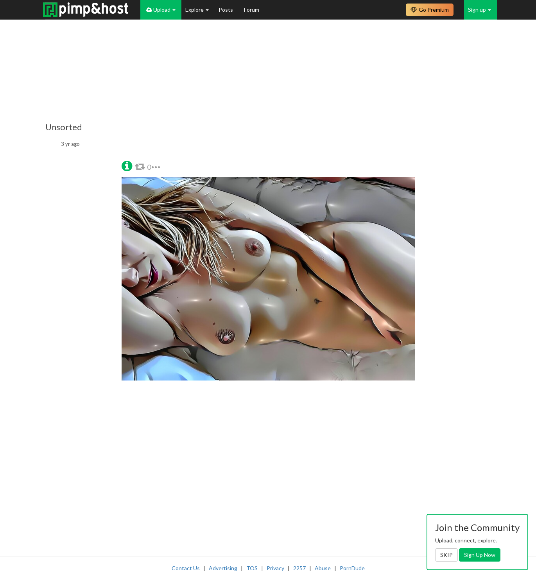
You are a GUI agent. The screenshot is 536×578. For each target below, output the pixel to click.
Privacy (275, 568)
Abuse (323, 568)
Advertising (223, 568)
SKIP (446, 554)
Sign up (479, 9)
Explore (197, 9)
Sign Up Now (479, 554)
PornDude (352, 568)
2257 (299, 568)
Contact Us (186, 568)
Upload (161, 9)
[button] (127, 165)
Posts (226, 9)
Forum (251, 9)
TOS (252, 568)
